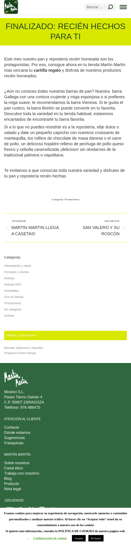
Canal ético (13, 468)
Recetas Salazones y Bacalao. (24, 347)
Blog (8, 478)
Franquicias (13, 443)
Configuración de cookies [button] (50, 538)
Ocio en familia (13, 297)
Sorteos (9, 315)
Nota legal (12, 489)
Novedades (11, 290)
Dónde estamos (17, 433)
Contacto (11, 427)
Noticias (9, 278)
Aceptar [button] (78, 538)
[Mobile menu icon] (123, 7)
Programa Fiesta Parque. (20, 353)
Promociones (72, 199)
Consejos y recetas (16, 272)
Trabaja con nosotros (21, 473)
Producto (11, 484)
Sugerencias (14, 438)
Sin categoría (12, 309)
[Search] (99, 7)
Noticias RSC (12, 284)
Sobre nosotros (17, 463)
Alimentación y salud (17, 265)
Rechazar (96, 538)
